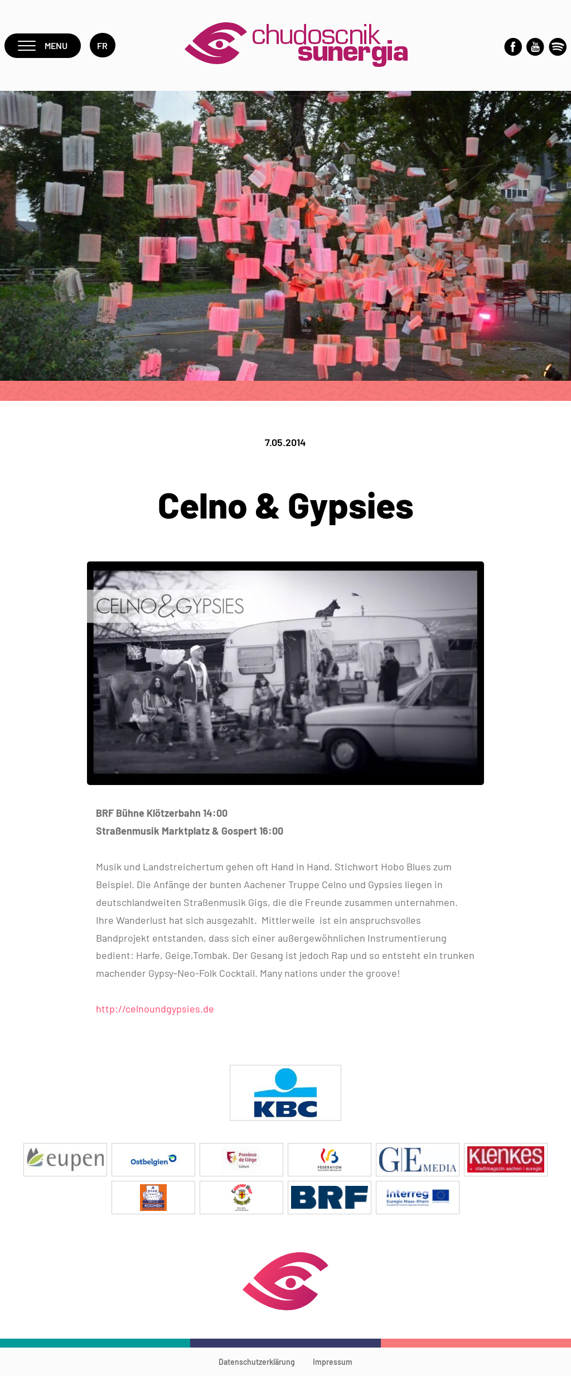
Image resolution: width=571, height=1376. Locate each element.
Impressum (332, 1362)
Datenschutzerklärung (257, 1362)
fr (102, 45)
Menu (42, 45)
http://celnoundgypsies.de (155, 1008)
